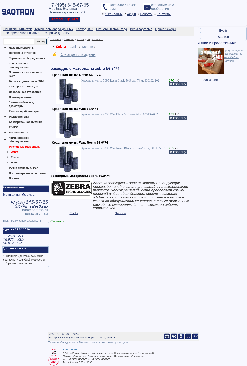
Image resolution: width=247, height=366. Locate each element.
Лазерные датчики (21, 47)
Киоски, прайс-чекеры (24, 111)
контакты (107, 342)
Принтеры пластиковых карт (25, 74)
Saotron (15, 157)
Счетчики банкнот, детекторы (21, 104)
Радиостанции (19, 116)
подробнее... (95, 39)
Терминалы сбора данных (27, 58)
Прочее (14, 178)
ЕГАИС (13, 127)
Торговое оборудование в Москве (68, 342)
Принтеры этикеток (22, 52)
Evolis (14, 162)
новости (95, 342)
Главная (55, 39)
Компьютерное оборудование (19, 139)
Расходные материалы (24, 146)
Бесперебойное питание (25, 122)
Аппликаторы (18, 132)
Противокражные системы (27, 173)
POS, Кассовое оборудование (19, 65)
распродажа (122, 342)
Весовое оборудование (25, 91)
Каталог (69, 39)
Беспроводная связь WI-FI (27, 81)
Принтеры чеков (20, 97)
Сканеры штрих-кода (23, 86)
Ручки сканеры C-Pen (23, 167)
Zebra (14, 151)
